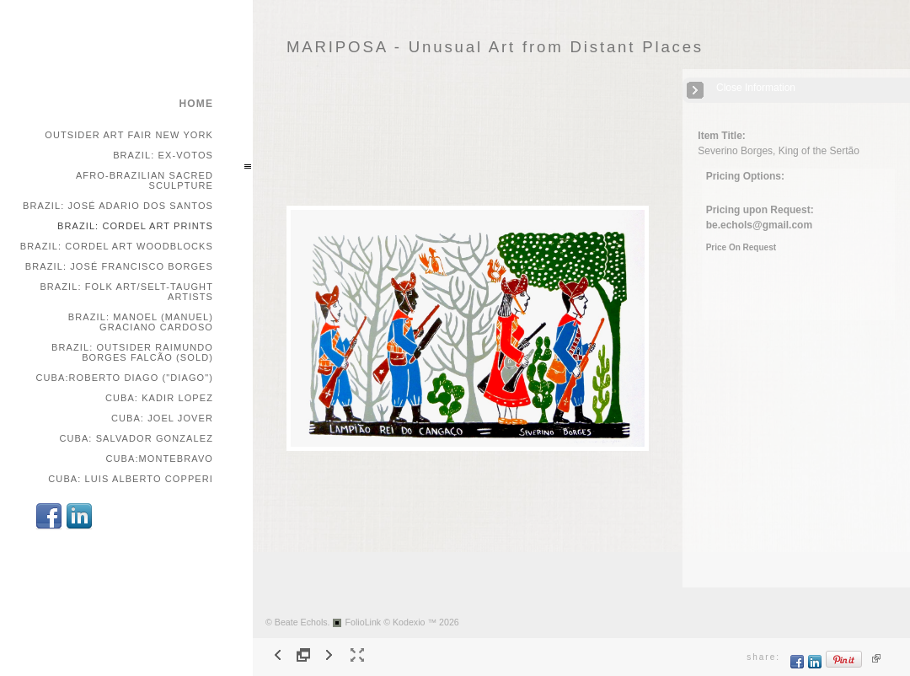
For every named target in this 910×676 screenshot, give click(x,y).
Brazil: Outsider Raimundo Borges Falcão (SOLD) (132, 352)
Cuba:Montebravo (159, 458)
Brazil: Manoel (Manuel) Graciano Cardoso (140, 322)
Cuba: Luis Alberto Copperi (130, 479)
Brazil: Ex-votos (163, 155)
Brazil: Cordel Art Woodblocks (116, 246)
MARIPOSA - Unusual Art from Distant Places (495, 47)
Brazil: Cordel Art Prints (135, 226)
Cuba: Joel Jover (162, 418)
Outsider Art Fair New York (129, 135)
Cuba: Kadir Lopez (159, 398)
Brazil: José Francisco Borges (119, 266)
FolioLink (363, 622)
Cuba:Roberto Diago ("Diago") (124, 378)
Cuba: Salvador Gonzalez (136, 438)
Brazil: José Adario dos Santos (118, 206)
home (196, 104)
